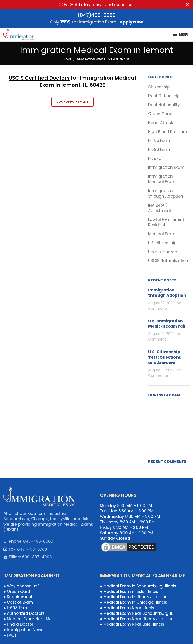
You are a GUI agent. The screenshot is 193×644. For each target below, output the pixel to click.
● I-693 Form (16, 608)
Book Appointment (72, 101)
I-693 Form (159, 149)
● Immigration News (23, 629)
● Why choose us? (21, 586)
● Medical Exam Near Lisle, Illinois (132, 624)
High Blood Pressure (167, 131)
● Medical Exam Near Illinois (127, 608)
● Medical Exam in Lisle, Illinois (129, 591)
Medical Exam (162, 234)
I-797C (155, 158)
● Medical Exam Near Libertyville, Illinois (138, 618)
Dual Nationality (164, 105)
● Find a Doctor (18, 624)
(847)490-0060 (97, 15)
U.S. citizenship (162, 243)
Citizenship (159, 87)
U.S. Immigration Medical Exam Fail (166, 323)
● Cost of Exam (18, 602)
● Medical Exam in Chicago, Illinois (133, 602)
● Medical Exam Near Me (27, 618)
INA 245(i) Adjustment (159, 208)
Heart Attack (160, 122)
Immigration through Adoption (165, 193)
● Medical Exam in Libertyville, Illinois (135, 597)
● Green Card (16, 591)
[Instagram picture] (154, 408)
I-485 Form (159, 140)
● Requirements (19, 597)
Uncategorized (162, 251)
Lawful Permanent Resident (166, 222)
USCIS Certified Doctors (39, 78)
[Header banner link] (89, 4)
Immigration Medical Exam (162, 179)
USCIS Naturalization (168, 260)
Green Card (159, 114)
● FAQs (10, 635)
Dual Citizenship (164, 96)
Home (67, 59)
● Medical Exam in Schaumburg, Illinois (138, 586)
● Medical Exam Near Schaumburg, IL (136, 613)
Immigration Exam (166, 167)
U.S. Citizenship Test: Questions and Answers (164, 357)
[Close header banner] (187, 4)
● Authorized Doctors (24, 613)
